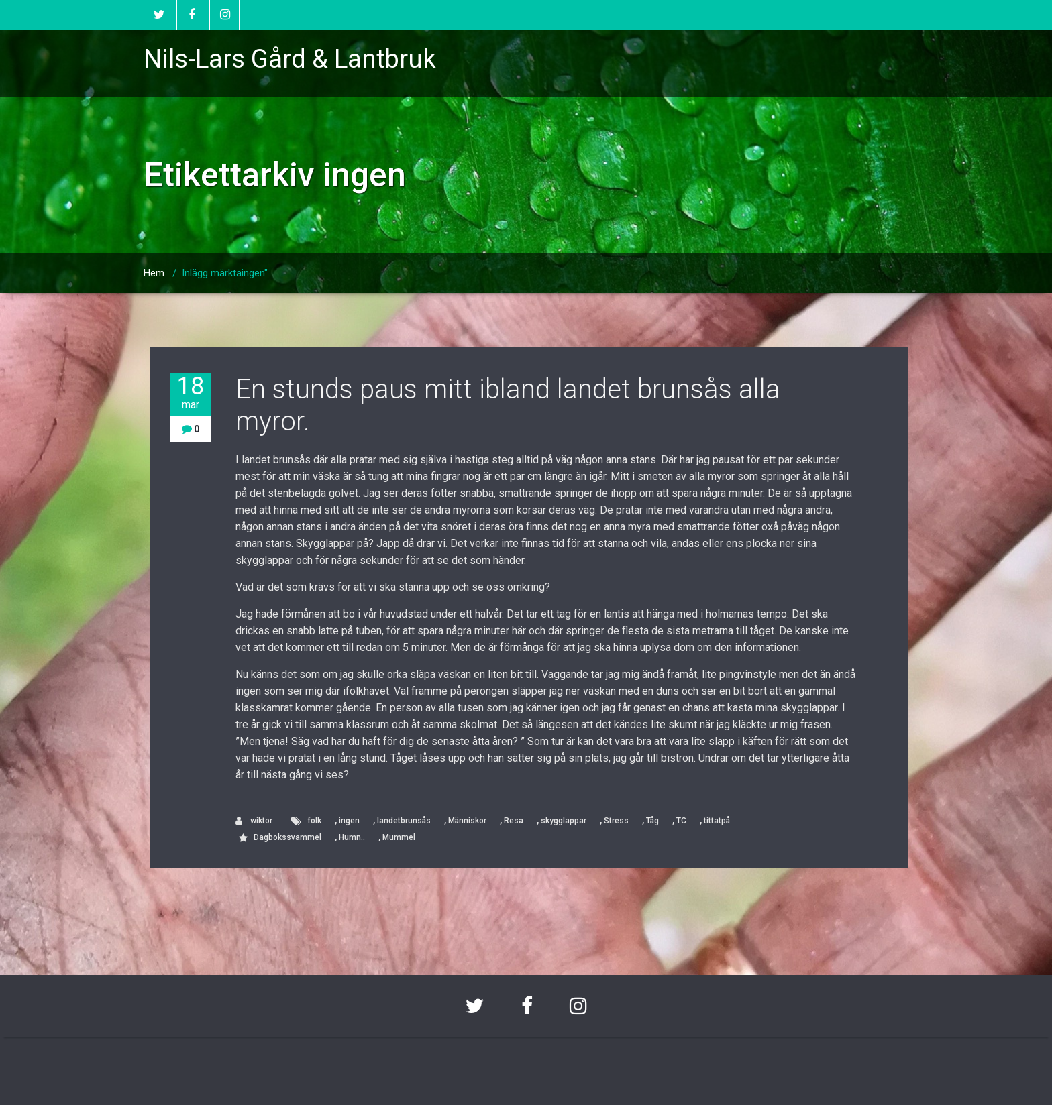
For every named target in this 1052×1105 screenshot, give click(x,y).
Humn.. (352, 837)
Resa (513, 820)
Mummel (398, 837)
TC (681, 820)
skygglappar (563, 820)
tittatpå (717, 820)
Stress (616, 820)
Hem (154, 273)
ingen (349, 820)
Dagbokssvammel (287, 837)
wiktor (253, 821)
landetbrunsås (404, 820)
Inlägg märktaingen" (225, 273)
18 (190, 392)
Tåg (652, 820)
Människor (467, 820)
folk (314, 820)
